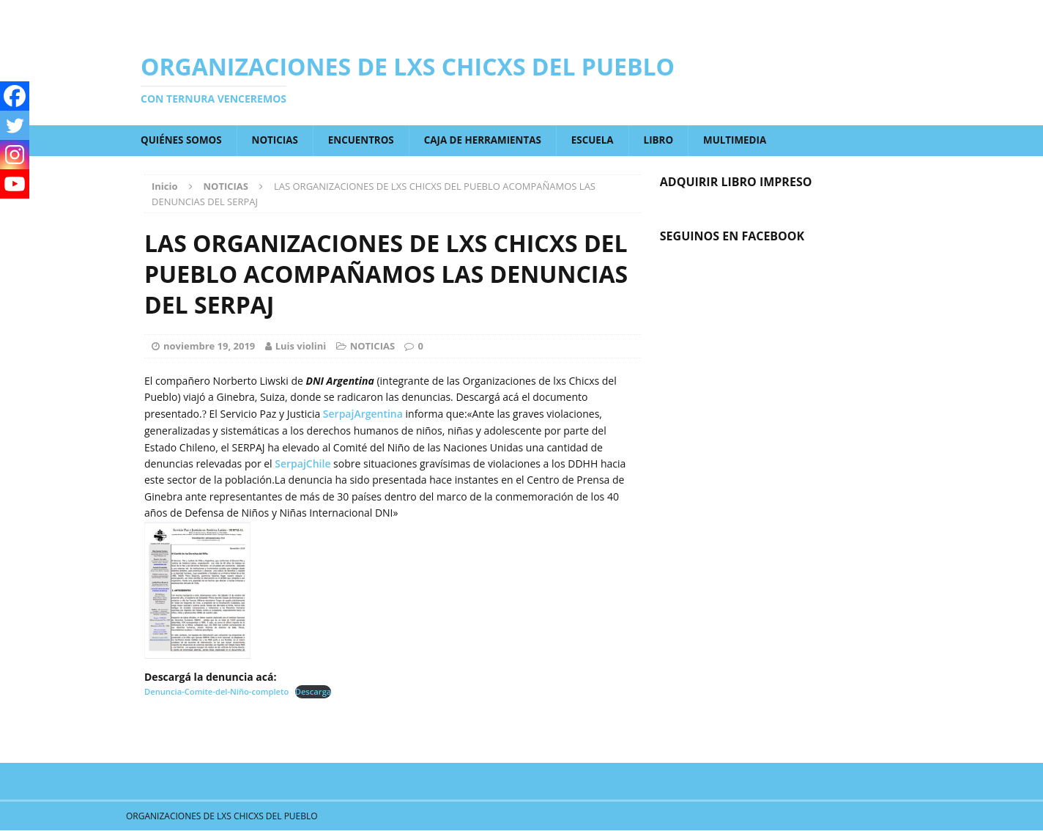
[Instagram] (14, 154)
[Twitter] (14, 125)
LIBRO (675, 140)
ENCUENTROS (368, 140)
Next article (590, 714)
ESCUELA (608, 140)
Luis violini (301, 346)
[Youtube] (14, 184)
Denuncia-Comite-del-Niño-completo (216, 692)
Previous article (206, 714)
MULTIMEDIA (754, 140)
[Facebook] (14, 96)
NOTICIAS (280, 140)
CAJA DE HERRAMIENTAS (494, 140)
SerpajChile (302, 464)
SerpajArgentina (363, 414)
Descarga (313, 692)
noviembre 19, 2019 (209, 346)
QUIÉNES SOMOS (183, 140)
